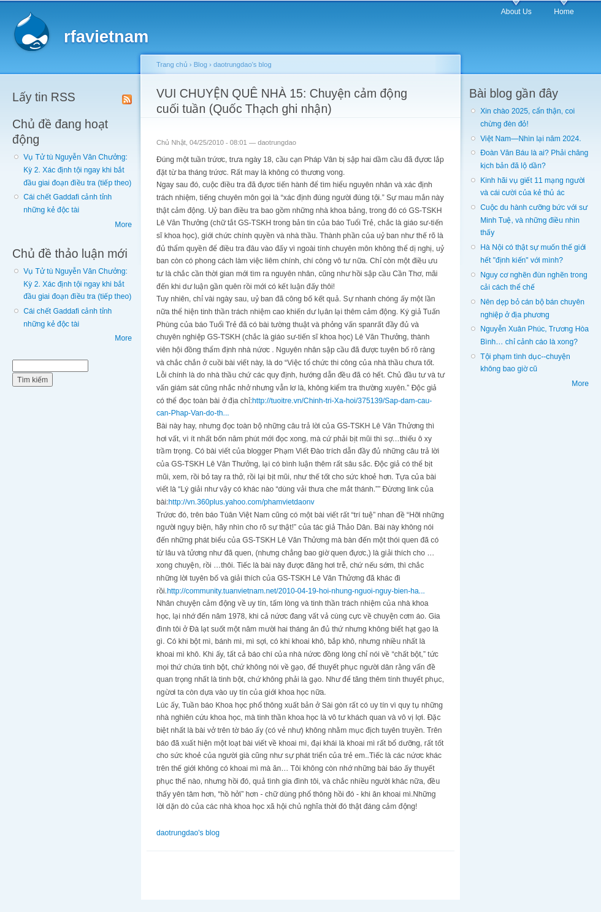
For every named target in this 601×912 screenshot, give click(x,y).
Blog (200, 64)
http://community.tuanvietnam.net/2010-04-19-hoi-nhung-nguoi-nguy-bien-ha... (296, 591)
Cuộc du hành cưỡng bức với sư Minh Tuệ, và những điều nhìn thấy (534, 220)
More (123, 224)
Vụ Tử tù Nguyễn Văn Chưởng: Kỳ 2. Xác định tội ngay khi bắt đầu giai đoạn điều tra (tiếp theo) (77, 170)
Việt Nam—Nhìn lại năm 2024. (530, 138)
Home (563, 11)
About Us (516, 11)
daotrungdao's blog (242, 64)
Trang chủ (172, 64)
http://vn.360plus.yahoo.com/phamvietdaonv (242, 502)
